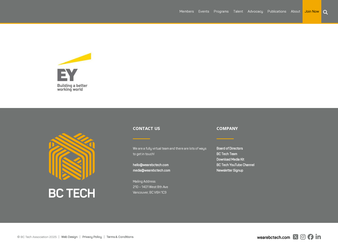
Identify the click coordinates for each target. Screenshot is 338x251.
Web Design (69, 237)
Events (204, 11)
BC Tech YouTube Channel (235, 165)
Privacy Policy (92, 237)
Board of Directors (230, 149)
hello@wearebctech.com (151, 165)
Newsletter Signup (230, 171)
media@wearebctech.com (151, 171)
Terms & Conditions (120, 237)
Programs (221, 11)
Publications (277, 11)
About (295, 11)
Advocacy (255, 11)
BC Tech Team (227, 154)
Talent (238, 11)
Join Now (312, 11)
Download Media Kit (230, 160)
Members (187, 11)
